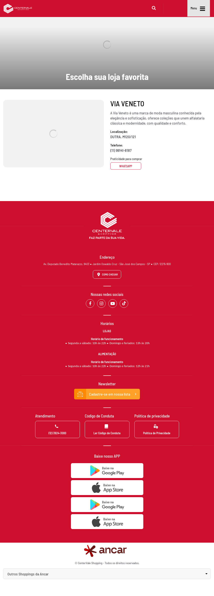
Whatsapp (126, 166)
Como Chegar (107, 274)
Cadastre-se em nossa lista (107, 394)
